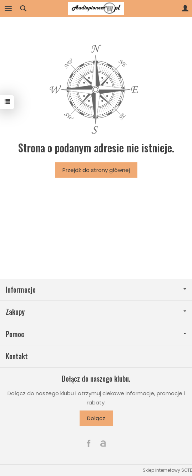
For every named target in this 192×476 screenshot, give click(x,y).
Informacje (96, 289)
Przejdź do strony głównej (96, 170)
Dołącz (96, 418)
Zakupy (96, 312)
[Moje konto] (185, 8)
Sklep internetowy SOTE (167, 470)
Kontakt (17, 356)
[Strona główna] (96, 8)
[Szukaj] (23, 8)
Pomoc (96, 334)
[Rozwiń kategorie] (8, 8)
